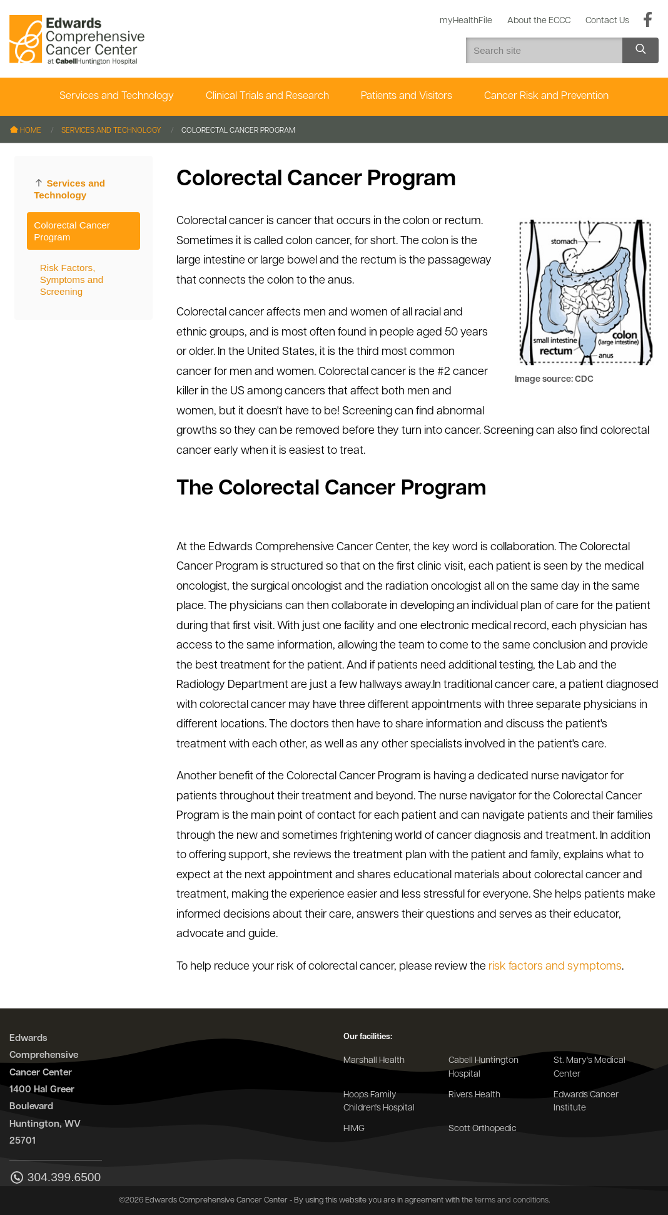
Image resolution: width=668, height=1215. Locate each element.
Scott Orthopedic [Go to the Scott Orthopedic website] (482, 1129)
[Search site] (640, 50)
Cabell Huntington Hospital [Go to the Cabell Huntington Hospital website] (483, 1067)
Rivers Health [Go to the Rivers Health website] (474, 1095)
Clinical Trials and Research (267, 96)
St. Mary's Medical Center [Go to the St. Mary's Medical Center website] (589, 1067)
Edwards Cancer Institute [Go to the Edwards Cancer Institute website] (586, 1102)
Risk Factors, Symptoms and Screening (71, 279)
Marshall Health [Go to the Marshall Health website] (374, 1060)
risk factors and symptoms (555, 967)
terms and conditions (512, 1200)
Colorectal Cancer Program (72, 231)
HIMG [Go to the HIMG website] (354, 1129)
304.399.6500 (55, 1178)
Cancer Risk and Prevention (546, 96)
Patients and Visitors (406, 96)
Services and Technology (116, 96)
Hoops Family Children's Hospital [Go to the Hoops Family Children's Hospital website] (379, 1102)
